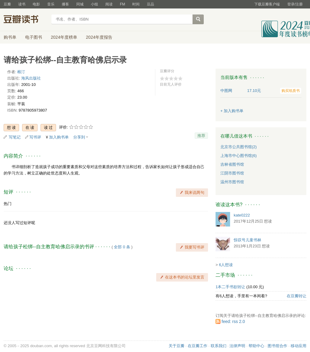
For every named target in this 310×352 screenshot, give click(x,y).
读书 (21, 4)
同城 (80, 4)
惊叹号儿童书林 (247, 240)
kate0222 (242, 215)
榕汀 (21, 72)
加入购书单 (59, 137)
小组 (94, 4)
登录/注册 (295, 4)
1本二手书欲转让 (230, 287)
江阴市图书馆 (232, 173)
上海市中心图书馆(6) (238, 155)
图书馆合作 (277, 346)
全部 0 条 (122, 247)
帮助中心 (256, 346)
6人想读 (226, 264)
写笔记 (15, 137)
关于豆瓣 (176, 346)
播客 (65, 4)
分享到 (79, 137)
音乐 (50, 4)
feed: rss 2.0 (233, 321)
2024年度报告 (99, 37)
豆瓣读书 (26, 19)
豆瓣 (7, 4)
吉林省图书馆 (232, 164)
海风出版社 (31, 78)
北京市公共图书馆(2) (238, 147)
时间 (136, 4)
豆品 (150, 4)
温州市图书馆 (232, 182)
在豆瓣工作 (197, 346)
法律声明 (237, 346)
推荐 (201, 135)
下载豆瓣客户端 (267, 4)
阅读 (109, 4)
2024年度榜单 (64, 37)
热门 (8, 203)
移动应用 (298, 346)
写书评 (35, 137)
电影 (36, 4)
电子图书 (33, 37)
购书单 (10, 37)
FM (122, 4)
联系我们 (218, 346)
